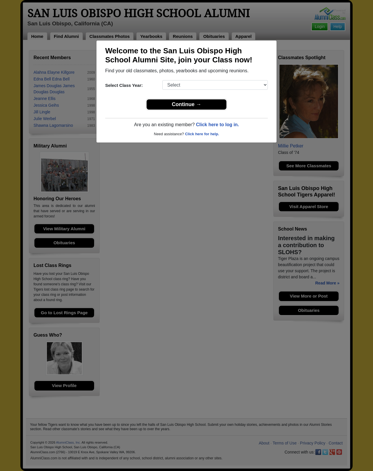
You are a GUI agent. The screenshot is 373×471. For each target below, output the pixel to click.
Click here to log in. (217, 124)
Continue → (186, 104)
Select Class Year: (124, 85)
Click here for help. (202, 134)
